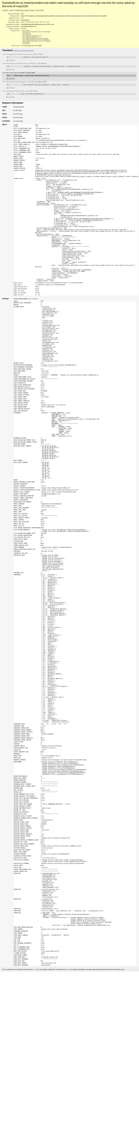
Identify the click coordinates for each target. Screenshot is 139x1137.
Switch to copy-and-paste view (23, 53)
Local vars (11, 63)
